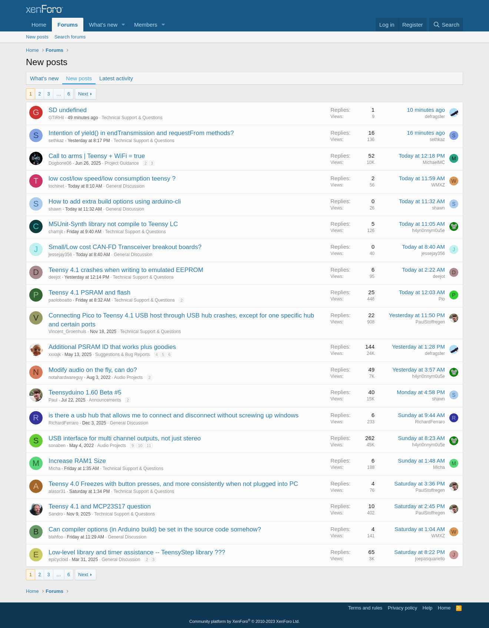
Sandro (56, 514)
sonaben (57, 445)
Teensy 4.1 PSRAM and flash (89, 292)
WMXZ (438, 185)
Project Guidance (122, 163)
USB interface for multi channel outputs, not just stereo (125, 438)
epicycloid (58, 559)
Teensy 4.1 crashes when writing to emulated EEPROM (126, 269)
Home (38, 24)
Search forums (70, 37)
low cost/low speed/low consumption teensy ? (112, 178)
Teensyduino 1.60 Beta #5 (85, 392)
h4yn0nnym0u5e (428, 230)
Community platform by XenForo (244, 621)
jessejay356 (60, 254)
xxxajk (55, 354)
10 (140, 445)
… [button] (58, 94)
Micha (54, 468)
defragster (435, 116)
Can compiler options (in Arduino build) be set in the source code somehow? (155, 529)
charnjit (56, 231)
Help (428, 608)
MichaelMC (434, 162)
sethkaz (56, 140)
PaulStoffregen (430, 322)
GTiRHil (56, 117)
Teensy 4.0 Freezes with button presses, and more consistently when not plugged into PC (173, 483)
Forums (67, 24)
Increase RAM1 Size (77, 460)
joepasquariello (430, 558)
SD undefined (68, 110)
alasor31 (57, 491)
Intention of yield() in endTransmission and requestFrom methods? (141, 133)
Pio (442, 299)
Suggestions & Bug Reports (122, 354)
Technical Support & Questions (132, 117)
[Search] (446, 24)
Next (83, 94)
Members (145, 24)
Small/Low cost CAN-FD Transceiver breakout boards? (125, 247)
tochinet (56, 186)
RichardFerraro (64, 423)
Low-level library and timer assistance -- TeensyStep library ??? (137, 552)
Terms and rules (365, 608)
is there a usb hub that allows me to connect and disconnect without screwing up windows (174, 415)
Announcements (105, 400)
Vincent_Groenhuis (67, 331)
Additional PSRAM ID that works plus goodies (112, 346)
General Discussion (125, 186)
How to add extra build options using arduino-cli (115, 201)
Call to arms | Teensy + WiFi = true (97, 155)
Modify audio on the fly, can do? (93, 369)
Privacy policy (402, 608)
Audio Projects (128, 377)
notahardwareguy (66, 377)
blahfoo (56, 537)
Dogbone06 (60, 163)
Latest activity (116, 78)
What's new (103, 24)
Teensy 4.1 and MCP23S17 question (100, 506)
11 (149, 445)
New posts (37, 37)
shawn (55, 209)
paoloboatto (60, 300)
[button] (123, 24)
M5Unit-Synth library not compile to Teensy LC (113, 224)
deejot (55, 277)
